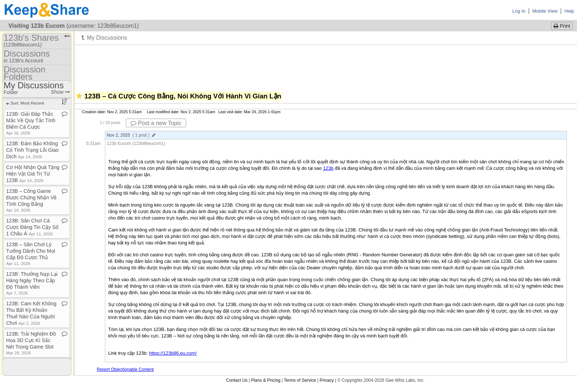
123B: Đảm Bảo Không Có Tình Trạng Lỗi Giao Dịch (32, 150)
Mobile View (545, 11)
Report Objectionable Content (125, 369)
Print (562, 26)
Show (60, 92)
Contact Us (236, 380)
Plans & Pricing (265, 380)
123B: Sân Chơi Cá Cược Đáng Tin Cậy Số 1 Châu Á (32, 227)
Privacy (327, 380)
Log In (518, 11)
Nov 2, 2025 (131, 135)
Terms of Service (300, 380)
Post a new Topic (156, 123)
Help (569, 11)
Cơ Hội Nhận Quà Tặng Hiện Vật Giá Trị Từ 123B (33, 173)
